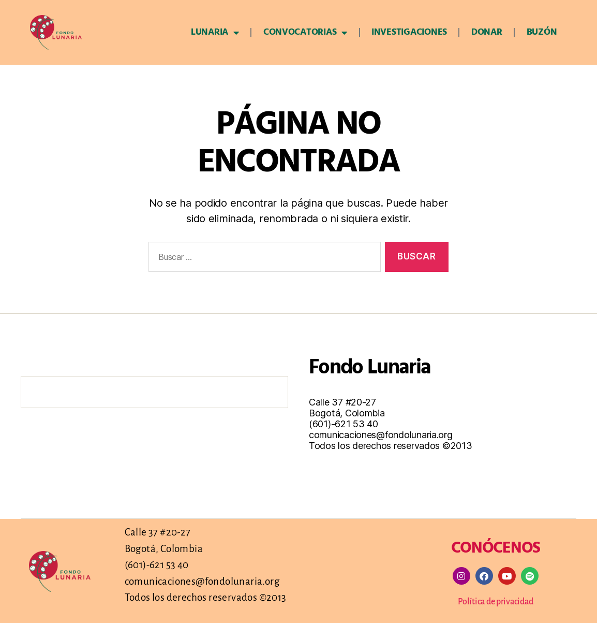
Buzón (542, 32)
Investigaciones (409, 32)
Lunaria (215, 32)
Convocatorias (305, 32)
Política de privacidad (495, 601)
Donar (486, 32)
